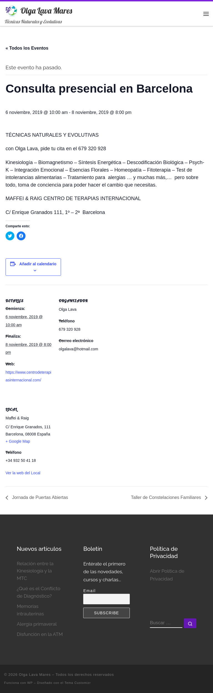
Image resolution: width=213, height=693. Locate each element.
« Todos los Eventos (27, 48)
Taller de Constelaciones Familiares (166, 497)
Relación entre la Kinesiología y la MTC (35, 571)
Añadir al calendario (38, 264)
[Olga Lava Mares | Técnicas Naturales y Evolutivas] (11, 10)
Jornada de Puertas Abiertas (39, 497)
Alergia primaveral (37, 624)
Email (89, 590)
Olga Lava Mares (35, 674)
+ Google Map (18, 441)
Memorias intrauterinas (30, 609)
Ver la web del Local (23, 473)
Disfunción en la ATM (40, 634)
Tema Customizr (78, 682)
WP (30, 682)
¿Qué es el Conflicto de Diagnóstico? (38, 592)
